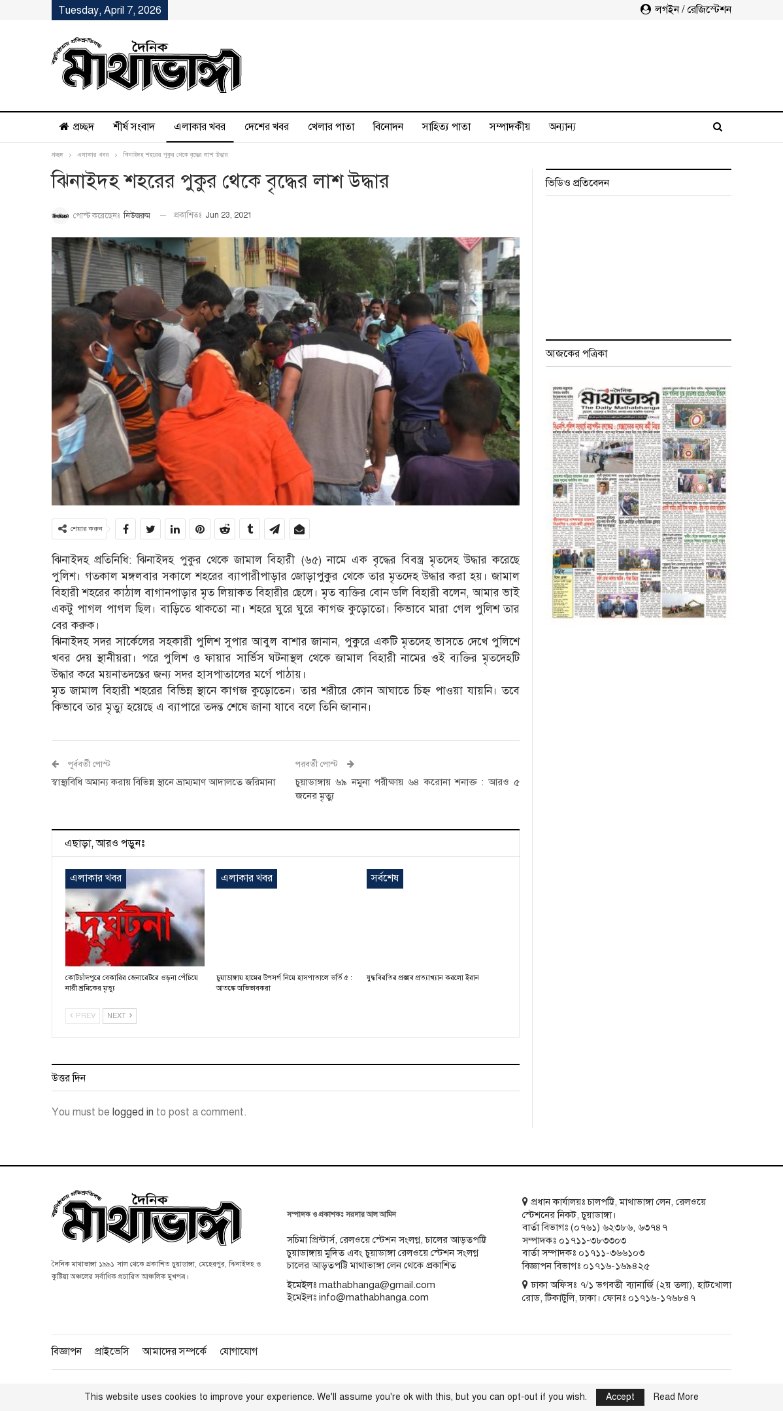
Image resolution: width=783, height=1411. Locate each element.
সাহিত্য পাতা (446, 126)
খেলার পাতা (331, 126)
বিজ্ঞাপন (67, 1351)
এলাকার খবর (199, 126)
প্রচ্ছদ (76, 126)
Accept (620, 1396)
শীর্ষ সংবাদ (134, 126)
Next (119, 1016)
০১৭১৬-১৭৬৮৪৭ (661, 1298)
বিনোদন (388, 126)
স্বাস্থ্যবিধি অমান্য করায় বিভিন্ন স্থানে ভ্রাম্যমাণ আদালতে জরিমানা (163, 782)
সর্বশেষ (385, 878)
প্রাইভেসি (112, 1351)
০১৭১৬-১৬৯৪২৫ (616, 1266)
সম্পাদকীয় (510, 126)
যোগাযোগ (239, 1351)
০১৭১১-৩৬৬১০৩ (611, 1253)
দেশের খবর (266, 126)
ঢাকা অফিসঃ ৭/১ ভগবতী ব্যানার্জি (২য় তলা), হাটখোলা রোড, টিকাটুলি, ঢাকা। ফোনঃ (626, 1291)
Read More (676, 1397)
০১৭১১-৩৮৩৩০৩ (592, 1240)
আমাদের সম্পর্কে (174, 1351)
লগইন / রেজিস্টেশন (686, 9)
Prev (82, 1016)
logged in (133, 1112)
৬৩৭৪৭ (652, 1227)
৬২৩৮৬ (618, 1227)
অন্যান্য (562, 126)
